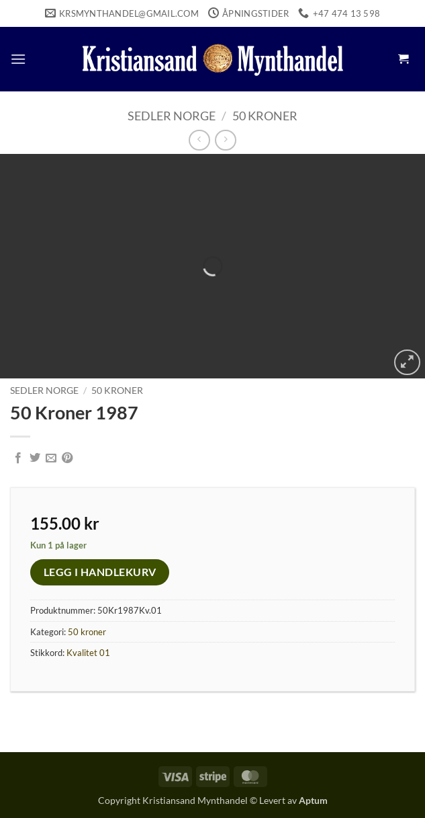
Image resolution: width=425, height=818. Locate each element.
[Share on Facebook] (18, 458)
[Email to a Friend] (51, 458)
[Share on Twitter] (35, 458)
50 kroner (264, 115)
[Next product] (199, 140)
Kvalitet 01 (88, 652)
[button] (18, 58)
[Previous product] (225, 140)
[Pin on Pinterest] (67, 458)
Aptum (313, 800)
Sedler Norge (172, 115)
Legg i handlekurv (100, 572)
